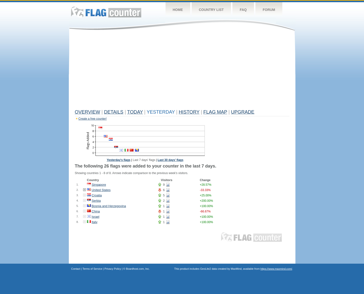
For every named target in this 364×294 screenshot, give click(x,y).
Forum (269, 10)
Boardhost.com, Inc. (138, 268)
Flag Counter (106, 12)
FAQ (243, 10)
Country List (211, 10)
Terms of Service (92, 268)
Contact (75, 268)
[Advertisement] (182, 71)
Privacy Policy (112, 268)
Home (178, 10)
